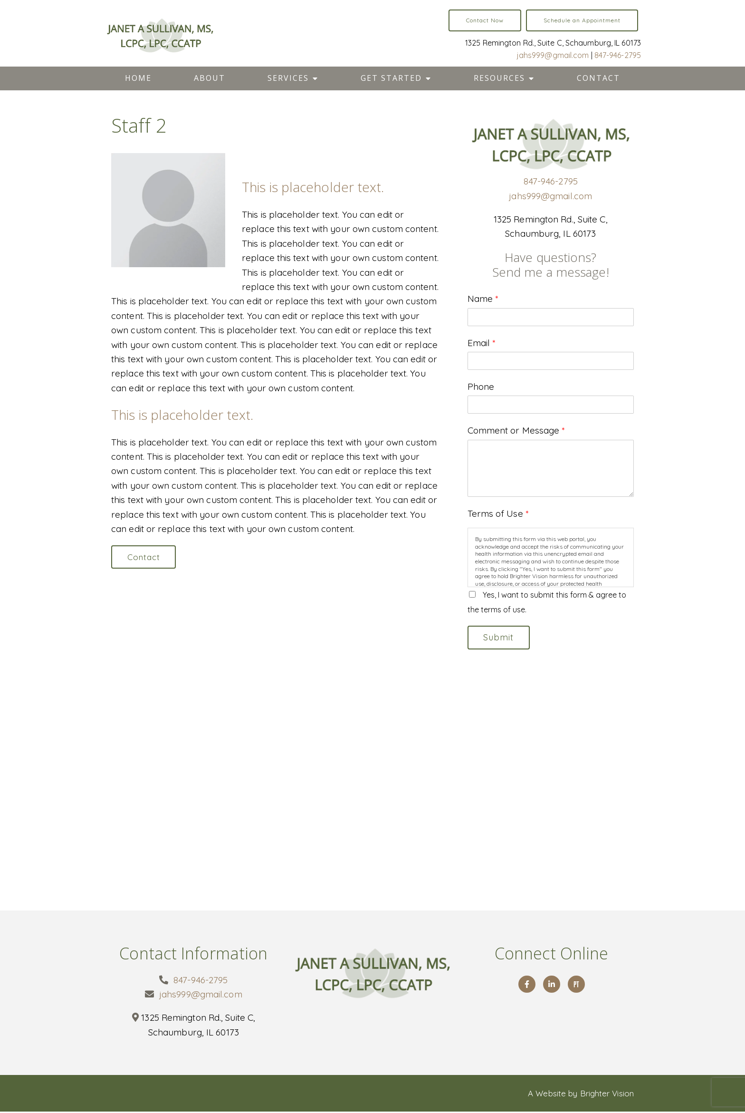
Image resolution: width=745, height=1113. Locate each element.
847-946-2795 (617, 55)
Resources (499, 78)
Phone (481, 386)
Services (288, 78)
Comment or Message (516, 430)
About (209, 78)
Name (483, 298)
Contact (598, 78)
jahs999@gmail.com (553, 55)
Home (138, 78)
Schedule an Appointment (582, 20)
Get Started (391, 78)
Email (482, 342)
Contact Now (485, 20)
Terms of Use (498, 513)
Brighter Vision (607, 1094)
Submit (500, 637)
